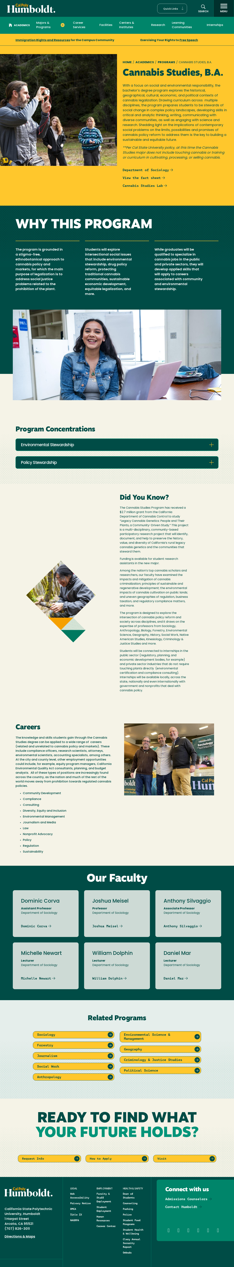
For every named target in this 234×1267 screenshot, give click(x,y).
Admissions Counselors (186, 1199)
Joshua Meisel (105, 926)
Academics (19, 25)
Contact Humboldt (181, 1207)
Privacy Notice (80, 1203)
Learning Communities (182, 25)
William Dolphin (107, 978)
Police (127, 1214)
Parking (128, 1208)
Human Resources (103, 1218)
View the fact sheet (142, 178)
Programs (166, 62)
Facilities (105, 25)
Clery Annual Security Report (131, 1243)
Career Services (79, 25)
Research (158, 25)
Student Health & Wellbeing (133, 1231)
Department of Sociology (146, 170)
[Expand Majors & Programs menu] (63, 25)
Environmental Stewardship (47, 445)
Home (127, 62)
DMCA (73, 1208)
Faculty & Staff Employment (104, 1197)
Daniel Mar (174, 978)
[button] (172, 8)
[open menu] (224, 8)
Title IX (76, 1214)
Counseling (130, 1203)
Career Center (106, 1226)
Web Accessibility (79, 1195)
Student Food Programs (131, 1222)
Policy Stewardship (39, 463)
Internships (215, 25)
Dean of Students (129, 1195)
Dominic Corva (34, 926)
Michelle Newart (36, 978)
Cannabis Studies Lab (143, 186)
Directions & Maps (20, 1237)
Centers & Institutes (126, 25)
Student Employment (104, 1209)
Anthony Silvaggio (181, 926)
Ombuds (127, 1252)
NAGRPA (74, 1220)
